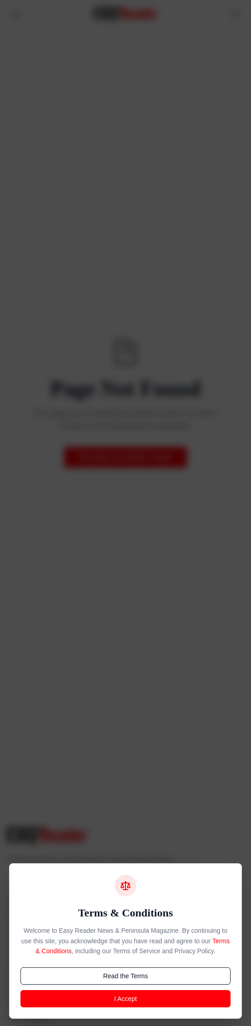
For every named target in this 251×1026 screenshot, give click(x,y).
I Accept (125, 998)
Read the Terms (125, 976)
